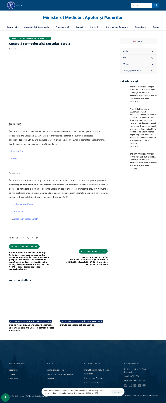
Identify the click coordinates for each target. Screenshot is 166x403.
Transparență (63, 27)
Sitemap (11, 374)
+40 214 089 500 (131, 376)
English (138, 41)
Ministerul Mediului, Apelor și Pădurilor (83, 17)
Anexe (14, 158)
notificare (18, 211)
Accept (117, 392)
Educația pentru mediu (93, 382)
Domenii (81, 27)
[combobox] (141, 5)
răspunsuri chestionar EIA (26, 219)
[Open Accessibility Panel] (5, 397)
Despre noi (13, 27)
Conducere (13, 378)
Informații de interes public (38, 27)
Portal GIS (96, 27)
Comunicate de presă (55, 370)
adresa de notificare (23, 204)
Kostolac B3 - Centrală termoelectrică (30, 38)
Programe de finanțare (118, 27)
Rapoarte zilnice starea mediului (60, 374)
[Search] (155, 5)
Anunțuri (50, 378)
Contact (156, 27)
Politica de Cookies (16, 396)
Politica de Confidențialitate (37, 396)
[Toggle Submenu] (152, 51)
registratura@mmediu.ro (134, 380)
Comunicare (141, 27)
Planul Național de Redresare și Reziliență (97, 372)
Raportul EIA (17, 151)
